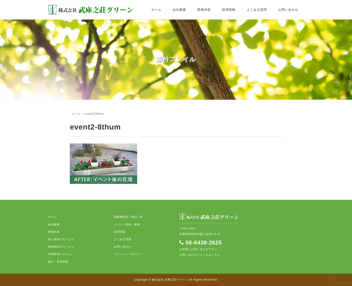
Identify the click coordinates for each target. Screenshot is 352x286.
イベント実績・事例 (127, 224)
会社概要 (179, 9)
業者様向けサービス (61, 246)
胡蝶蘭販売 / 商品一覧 (128, 216)
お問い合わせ (288, 9)
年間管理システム (59, 254)
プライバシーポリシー (128, 254)
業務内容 (204, 9)
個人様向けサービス (61, 239)
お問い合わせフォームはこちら (199, 254)
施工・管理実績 (58, 261)
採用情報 (228, 9)
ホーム (156, 9)
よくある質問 (257, 9)
